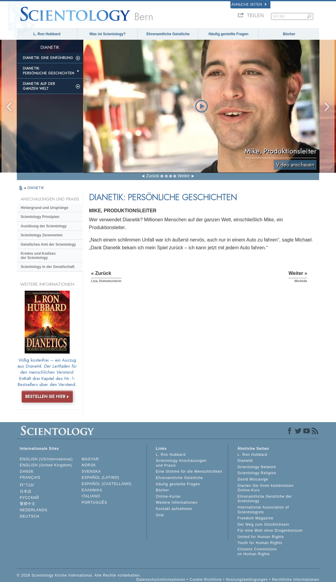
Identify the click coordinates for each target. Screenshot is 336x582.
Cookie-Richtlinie (206, 579)
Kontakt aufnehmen (174, 509)
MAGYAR (90, 459)
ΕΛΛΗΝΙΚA (92, 490)
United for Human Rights (260, 537)
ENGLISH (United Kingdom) (46, 465)
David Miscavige (252, 479)
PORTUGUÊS (94, 502)
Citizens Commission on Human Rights (257, 551)
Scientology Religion (256, 473)
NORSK (89, 465)
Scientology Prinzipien (40, 217)
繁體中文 (27, 504)
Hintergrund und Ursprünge (44, 208)
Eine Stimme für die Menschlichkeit (189, 471)
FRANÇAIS (30, 477)
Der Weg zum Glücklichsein (263, 524)
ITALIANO (91, 496)
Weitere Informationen (177, 502)
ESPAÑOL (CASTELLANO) (106, 484)
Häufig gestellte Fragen (228, 34)
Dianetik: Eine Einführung (48, 58)
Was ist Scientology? (107, 34)
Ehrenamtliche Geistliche (168, 34)
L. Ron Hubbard (46, 34)
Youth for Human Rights (259, 543)
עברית (27, 484)
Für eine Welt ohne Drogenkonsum (270, 530)
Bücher (289, 34)
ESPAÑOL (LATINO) (100, 477)
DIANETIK (35, 188)
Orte (160, 515)
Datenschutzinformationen (160, 579)
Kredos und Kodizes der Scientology (38, 255)
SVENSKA (91, 471)
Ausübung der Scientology (44, 226)
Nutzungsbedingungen (247, 579)
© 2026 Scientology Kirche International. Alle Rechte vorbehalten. (79, 575)
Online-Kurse (168, 496)
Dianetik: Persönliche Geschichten (48, 71)
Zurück (152, 175)
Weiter (184, 175)
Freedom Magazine (255, 518)
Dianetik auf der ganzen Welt (39, 86)
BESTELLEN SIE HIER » (47, 397)
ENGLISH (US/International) (46, 459)
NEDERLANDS (34, 510)
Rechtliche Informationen (295, 579)
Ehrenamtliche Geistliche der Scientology (264, 498)
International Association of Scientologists (263, 509)
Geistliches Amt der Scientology (48, 244)
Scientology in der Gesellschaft (48, 267)
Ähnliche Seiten (249, 4)
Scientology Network (256, 467)
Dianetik (245, 461)
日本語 (26, 491)
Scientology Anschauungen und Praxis (181, 463)
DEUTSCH (29, 516)
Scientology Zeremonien (42, 235)
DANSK (27, 471)
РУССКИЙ (29, 498)
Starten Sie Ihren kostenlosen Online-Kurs (265, 488)
